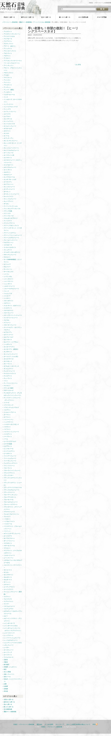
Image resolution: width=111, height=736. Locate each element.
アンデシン (7, 87)
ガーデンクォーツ (9, 189)
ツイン (6, 381)
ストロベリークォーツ (11, 318)
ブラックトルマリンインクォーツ (13, 479)
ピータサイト (8, 453)
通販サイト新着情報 (25, 22)
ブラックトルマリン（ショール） (13, 484)
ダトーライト (8, 364)
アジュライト (8, 48)
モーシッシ (7, 582)
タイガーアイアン (9, 347)
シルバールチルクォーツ (11, 288)
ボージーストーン (9, 541)
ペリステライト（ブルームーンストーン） (13, 527)
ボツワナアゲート (9, 538)
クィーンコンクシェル (11, 206)
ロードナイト (8, 655)
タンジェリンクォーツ (11, 354)
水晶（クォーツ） (9, 674)
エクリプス (7, 114)
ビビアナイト (8, 446)
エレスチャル (8, 119)
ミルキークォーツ (9, 555)
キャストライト (8, 196)
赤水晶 (6, 691)
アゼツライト (8, 53)
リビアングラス (8, 609)
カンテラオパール (9, 177)
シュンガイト (8, 284)
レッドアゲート (8, 635)
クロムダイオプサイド (11, 218)
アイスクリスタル (9, 36)
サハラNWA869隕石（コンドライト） (13, 261)
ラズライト (7, 596)
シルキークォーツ (9, 286)
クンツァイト (8, 221)
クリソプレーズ (8, 216)
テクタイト (7, 385)
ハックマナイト (8, 422)
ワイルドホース (8, 657)
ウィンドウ (7, 109)
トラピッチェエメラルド (11, 407)
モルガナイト (8, 577)
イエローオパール (9, 94)
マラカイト (7, 548)
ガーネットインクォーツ (11, 194)
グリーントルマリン (10, 233)
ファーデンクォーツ (10, 461)
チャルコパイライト (10, 373)
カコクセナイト (8, 165)
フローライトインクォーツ (12, 470)
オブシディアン (8, 138)
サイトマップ (60, 724)
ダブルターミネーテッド (11, 366)
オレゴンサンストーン (11, 140)
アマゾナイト (8, 77)
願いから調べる (65, 17)
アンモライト (8, 92)
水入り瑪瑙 (7, 672)
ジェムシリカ (8, 293)
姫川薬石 (6, 664)
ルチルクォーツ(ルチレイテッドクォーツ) (13, 612)
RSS (95, 724)
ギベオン (6, 204)
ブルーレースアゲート (11, 504)
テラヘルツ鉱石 (8, 388)
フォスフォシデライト (11, 463)
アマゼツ (6, 75)
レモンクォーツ (8, 645)
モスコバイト (8, 570)
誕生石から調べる (27, 17)
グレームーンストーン (11, 240)
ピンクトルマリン (9, 451)
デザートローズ (8, 390)
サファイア (7, 264)
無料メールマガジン (101, 17)
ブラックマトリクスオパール (13, 487)
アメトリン (7, 82)
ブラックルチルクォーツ (11, 490)
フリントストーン (9, 465)
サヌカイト (7, 257)
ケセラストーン (8, 242)
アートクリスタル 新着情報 (41, 22)
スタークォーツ (8, 313)
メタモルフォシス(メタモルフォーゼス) (13, 561)
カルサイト (7, 172)
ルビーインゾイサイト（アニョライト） (13, 620)
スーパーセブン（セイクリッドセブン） (13, 329)
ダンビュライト (8, 368)
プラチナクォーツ (9, 512)
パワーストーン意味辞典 (10, 22)
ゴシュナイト (8, 250)
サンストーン (8, 269)
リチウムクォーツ (9, 606)
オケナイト (7, 131)
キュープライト (8, 201)
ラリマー (6, 604)
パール (6, 439)
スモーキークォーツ (10, 325)
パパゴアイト (8, 434)
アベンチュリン (8, 65)
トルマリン (7, 410)
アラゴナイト (8, 85)
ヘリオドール (8, 524)
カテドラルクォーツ (10, 167)
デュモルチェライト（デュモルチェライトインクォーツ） (13, 394)
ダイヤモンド (8, 361)
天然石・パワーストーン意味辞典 (14, 5)
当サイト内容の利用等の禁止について (78, 724)
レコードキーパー (9, 633)
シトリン (6, 274)
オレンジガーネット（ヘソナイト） (13, 144)
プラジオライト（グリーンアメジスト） (13, 508)
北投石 (6, 659)
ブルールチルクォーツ (11, 502)
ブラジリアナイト (9, 473)
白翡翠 (6, 686)
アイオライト (8, 31)
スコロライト (8, 308)
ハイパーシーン (8, 419)
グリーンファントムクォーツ (13, 235)
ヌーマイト (7, 415)
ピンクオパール (8, 448)
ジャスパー (7, 296)
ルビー (6, 616)
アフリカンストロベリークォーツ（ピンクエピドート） (13, 62)
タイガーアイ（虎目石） (11, 349)
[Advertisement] (35, 54)
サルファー (7, 267)
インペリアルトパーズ (11, 107)
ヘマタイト (7, 519)
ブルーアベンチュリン (11, 495)
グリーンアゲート (9, 223)
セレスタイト (8, 339)
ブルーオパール (8, 499)
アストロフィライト (10, 51)
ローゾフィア (8, 652)
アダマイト (7, 56)
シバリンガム (8, 276)
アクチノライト (8, 43)
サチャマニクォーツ (10, 254)
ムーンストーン (8, 558)
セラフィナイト (8, 334)
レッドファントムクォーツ (12, 638)
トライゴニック (8, 405)
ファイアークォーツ (10, 456)
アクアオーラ (8, 39)
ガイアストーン (8, 184)
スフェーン (7, 322)
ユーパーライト (8, 589)
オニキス (6, 133)
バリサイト (7, 427)
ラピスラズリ (8, 599)
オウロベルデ (8, 128)
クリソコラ (7, 213)
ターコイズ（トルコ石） (11, 356)
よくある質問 (49, 724)
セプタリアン (8, 332)
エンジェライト (8, 121)
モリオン (6, 572)
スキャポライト (8, 301)
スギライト (7, 303)
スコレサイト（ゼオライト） (13, 305)
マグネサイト (8, 543)
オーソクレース (8, 153)
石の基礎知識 (83, 17)
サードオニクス (8, 271)
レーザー (6, 647)
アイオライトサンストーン (12, 34)
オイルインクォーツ (10, 126)
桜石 (5, 669)
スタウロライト (8, 310)
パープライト (8, 436)
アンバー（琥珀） (9, 90)
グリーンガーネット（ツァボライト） (13, 229)
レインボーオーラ (9, 623)
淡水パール (7, 676)
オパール (6, 136)
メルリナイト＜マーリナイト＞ (13, 566)
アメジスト (7, 80)
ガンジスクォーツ (9, 187)
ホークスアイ (8, 536)
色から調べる (46, 17)
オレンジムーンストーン (11, 148)
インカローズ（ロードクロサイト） (13, 101)
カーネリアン (8, 182)
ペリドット (7, 531)
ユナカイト (7, 584)
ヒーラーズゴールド (10, 441)
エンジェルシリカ (9, 123)
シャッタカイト (8, 279)
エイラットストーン (10, 111)
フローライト (8, 468)
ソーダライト (8, 344)
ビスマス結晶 (8, 444)
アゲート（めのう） (10, 46)
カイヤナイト (8, 157)
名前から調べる (9, 17)
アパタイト (7, 58)
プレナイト (7, 516)
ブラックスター (8, 475)
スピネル (6, 320)
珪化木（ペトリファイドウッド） (13, 680)
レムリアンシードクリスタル (13, 642)
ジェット (6, 291)
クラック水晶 (8, 211)
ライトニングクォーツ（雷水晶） (13, 593)
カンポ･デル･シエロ (10, 179)
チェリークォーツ (9, 371)
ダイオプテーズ (8, 359)
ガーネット (7, 191)
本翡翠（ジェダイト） (11, 667)
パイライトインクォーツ (12, 431)
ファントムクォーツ (10, 458)
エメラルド (7, 116)
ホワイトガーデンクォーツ (12, 533)
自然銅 (6, 689)
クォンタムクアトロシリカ (12, 208)
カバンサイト (8, 170)
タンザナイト (8, 351)
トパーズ (6, 402)
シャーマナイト (8, 281)
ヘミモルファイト (9, 521)
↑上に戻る (78, 64)
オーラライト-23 (9, 155)
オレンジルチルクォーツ (11, 150)
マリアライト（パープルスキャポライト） (13, 552)
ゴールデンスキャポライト (12, 252)
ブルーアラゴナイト (10, 497)
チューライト (8, 378)
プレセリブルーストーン (11, 514)
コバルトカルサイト (10, 247)
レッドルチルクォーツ (11, 640)
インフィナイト (8, 104)
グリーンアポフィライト (11, 225)
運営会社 (39, 724)
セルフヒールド (8, 337)
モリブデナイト (8, 575)
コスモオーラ (8, 245)
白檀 (5, 684)
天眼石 (6, 662)
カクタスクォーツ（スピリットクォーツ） (13, 161)
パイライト (7, 429)
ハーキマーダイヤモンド (11, 424)
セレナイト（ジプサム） (11, 342)
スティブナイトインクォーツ (13, 315)
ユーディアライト (9, 587)
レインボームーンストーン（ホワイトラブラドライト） (13, 629)
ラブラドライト (8, 601)
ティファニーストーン (11, 383)
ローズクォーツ (8, 650)
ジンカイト (7, 298)
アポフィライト (8, 73)
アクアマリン (8, 41)
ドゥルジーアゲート (10, 412)
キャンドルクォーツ (10, 199)
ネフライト (7, 417)
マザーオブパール (9, 545)
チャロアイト (8, 376)
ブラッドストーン (9, 492)
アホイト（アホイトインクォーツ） (13, 69)
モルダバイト (8, 579)
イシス (6, 97)
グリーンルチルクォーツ (11, 237)
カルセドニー (8, 174)
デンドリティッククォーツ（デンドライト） (12, 399)
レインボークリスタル (11, 626)
